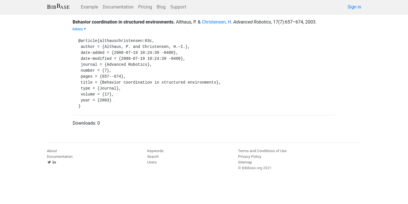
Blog (161, 7)
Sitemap (245, 162)
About (52, 151)
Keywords (155, 151)
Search (153, 156)
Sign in (354, 7)
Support (178, 7)
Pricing (145, 7)
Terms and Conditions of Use (262, 151)
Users (152, 162)
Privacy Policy (249, 156)
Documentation (118, 7)
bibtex (79, 29)
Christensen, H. (217, 22)
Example (89, 7)
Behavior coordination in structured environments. (124, 22)
